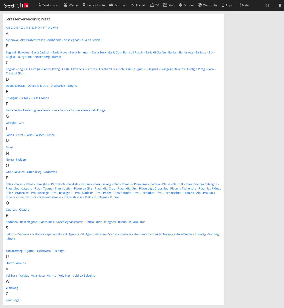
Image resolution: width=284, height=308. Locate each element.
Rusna (122, 222)
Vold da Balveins (84, 275)
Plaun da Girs (83, 188)
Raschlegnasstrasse (69, 222)
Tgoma (29, 251)
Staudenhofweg (162, 234)
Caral (210, 69)
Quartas (11, 210)
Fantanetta (13, 110)
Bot (211, 52)
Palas (9, 184)
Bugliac (11, 57)
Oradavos (50, 172)
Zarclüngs (12, 300)
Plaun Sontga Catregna (201, 184)
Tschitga (58, 251)
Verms (51, 275)
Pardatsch (58, 184)
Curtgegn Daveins (172, 69)
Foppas (75, 110)
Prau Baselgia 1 (62, 193)
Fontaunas (50, 110)
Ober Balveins (15, 172)
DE (267, 5)
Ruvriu (133, 222)
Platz (88, 197)
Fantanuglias (31, 110)
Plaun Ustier (63, 188)
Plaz (10, 193)
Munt (9, 147)
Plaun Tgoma (44, 188)
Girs (21, 123)
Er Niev (25, 98)
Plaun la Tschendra (183, 188)
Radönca (12, 222)
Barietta (200, 52)
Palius (19, 184)
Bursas (57, 57)
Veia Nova (38, 275)
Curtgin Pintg (196, 69)
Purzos (114, 197)
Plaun (166, 184)
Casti (65, 69)
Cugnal (138, 69)
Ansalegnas (71, 40)
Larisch (40, 135)
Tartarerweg (14, 251)
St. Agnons (71, 234)
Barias (172, 52)
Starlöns (125, 234)
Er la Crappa (40, 98)
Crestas (91, 69)
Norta (10, 159)
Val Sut (24, 275)
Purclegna (101, 197)
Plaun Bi (177, 184)
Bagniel (11, 52)
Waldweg (12, 288)
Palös (29, 184)
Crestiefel (105, 69)
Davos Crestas (15, 86)
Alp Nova (12, 40)
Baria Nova (60, 52)
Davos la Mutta (38, 86)
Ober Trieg (34, 172)
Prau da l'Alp (192, 193)
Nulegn (21, 159)
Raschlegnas (28, 222)
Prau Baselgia (40, 193)
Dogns (72, 86)
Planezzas (140, 184)
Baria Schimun (79, 52)
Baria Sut (114, 52)
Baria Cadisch (41, 52)
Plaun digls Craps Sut (153, 188)
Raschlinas (46, 222)
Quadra (24, 210)
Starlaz (112, 234)
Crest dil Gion (15, 73)
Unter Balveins (16, 263)
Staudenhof (141, 234)
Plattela (155, 184)
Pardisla (72, 184)
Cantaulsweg (51, 69)
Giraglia (11, 123)
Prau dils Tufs (27, 197)
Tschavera (44, 251)
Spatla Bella (54, 234)
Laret (19, 135)
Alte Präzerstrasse (32, 40)
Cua (128, 69)
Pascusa (86, 184)
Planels (127, 184)
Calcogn (34, 69)
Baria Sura (99, 52)
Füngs (101, 110)
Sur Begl (214, 234)
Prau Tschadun (144, 193)
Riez (99, 222)
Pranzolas (22, 193)
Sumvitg (200, 234)
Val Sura (11, 275)
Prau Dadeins (84, 193)
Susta (11, 238)
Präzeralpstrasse (49, 197)
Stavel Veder (184, 234)
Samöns (23, 234)
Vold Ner (64, 275)
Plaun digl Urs (127, 188)
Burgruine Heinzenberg (34, 57)
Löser (51, 135)
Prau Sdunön (122, 193)
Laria (29, 135)
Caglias (10, 69)
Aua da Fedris (91, 40)
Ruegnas (110, 222)
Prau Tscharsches (169, 193)
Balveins (23, 52)
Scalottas (38, 234)
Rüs (142, 222)
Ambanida (54, 40)
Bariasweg (186, 52)
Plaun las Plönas (210, 188)
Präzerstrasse (73, 197)
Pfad (116, 184)
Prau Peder (103, 193)
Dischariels (58, 86)
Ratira (90, 222)
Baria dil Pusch (133, 52)
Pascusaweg (102, 184)
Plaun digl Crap (105, 188)
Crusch (119, 69)
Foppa (64, 110)
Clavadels (77, 69)
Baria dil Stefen (155, 52)
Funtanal (89, 110)
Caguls (22, 69)
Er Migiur (12, 98)
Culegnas (152, 69)
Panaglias (42, 184)
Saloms (11, 234)
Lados (10, 135)
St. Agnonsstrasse (93, 234)
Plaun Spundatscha (19, 188)
